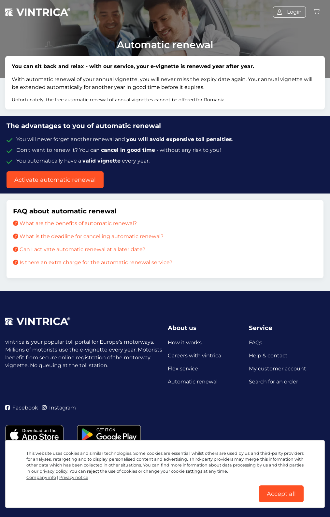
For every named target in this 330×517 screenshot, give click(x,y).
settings (194, 471)
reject (93, 471)
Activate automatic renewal (55, 179)
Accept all (281, 493)
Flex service (183, 369)
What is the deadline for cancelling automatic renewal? (88, 236)
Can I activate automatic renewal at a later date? (79, 249)
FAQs (255, 342)
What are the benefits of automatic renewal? (75, 223)
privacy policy (53, 471)
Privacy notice (73, 477)
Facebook (21, 408)
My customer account (277, 369)
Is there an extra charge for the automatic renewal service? (92, 262)
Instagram (59, 408)
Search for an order (273, 382)
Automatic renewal (193, 382)
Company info (41, 477)
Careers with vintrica (194, 355)
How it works (185, 342)
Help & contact (268, 355)
